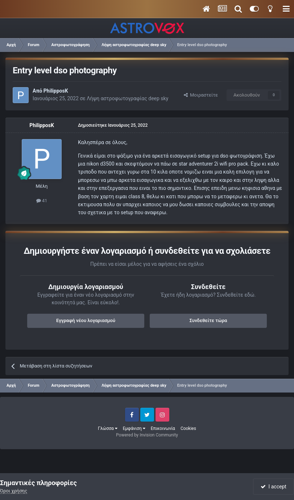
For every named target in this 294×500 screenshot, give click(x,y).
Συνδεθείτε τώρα (208, 320)
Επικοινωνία (163, 428)
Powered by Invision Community (147, 435)
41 (41, 200)
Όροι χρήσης (13, 490)
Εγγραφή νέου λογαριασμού (85, 320)
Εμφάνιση (134, 428)
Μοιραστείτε (201, 95)
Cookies (188, 428)
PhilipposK (56, 91)
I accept (273, 486)
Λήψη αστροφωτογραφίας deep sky (127, 98)
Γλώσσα (107, 428)
